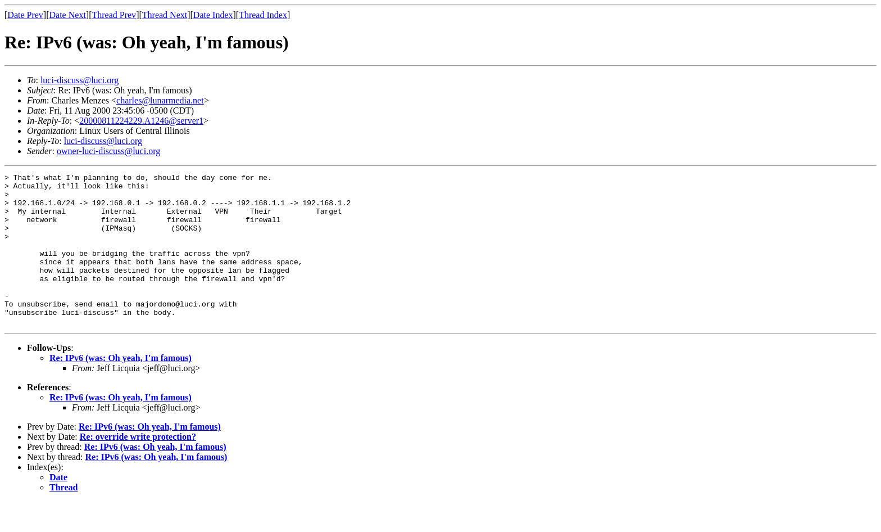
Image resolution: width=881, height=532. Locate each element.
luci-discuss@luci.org (79, 80)
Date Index (213, 15)
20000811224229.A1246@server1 (141, 120)
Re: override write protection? (138, 467)
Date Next (67, 15)
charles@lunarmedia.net (160, 100)
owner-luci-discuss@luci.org (108, 151)
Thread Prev (114, 15)
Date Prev (25, 15)
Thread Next (164, 15)
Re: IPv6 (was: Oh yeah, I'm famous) (120, 388)
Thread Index (263, 15)
